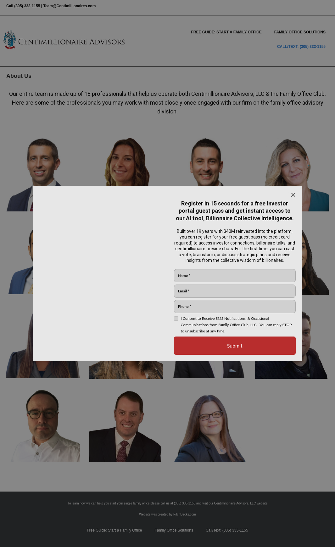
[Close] (293, 195)
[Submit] (235, 346)
